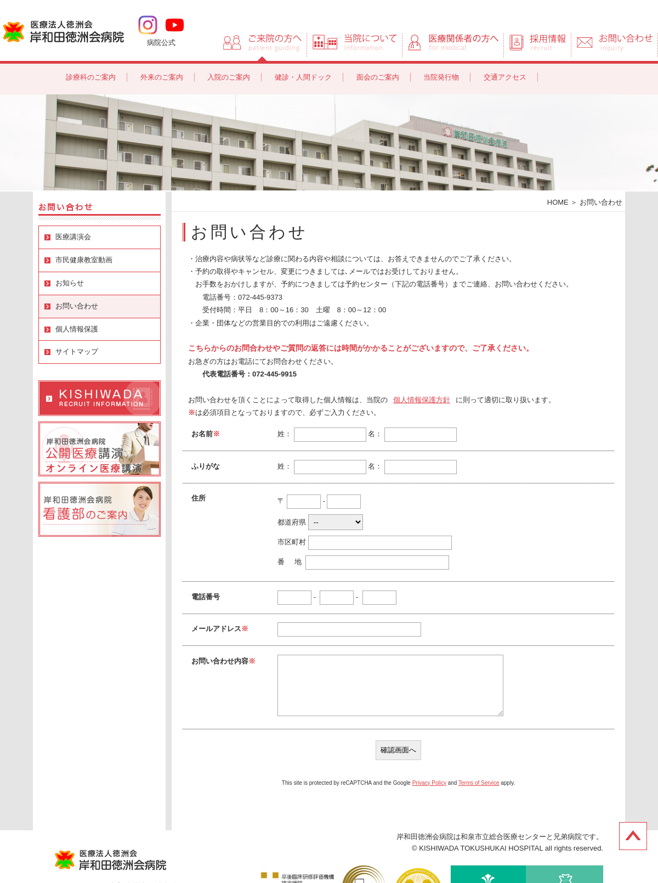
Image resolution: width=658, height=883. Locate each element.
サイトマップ (76, 351)
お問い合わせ (76, 306)
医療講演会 (73, 237)
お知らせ (69, 283)
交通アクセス (505, 77)
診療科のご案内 (91, 77)
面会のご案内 (377, 77)
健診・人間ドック (303, 77)
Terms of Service (478, 783)
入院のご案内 (228, 77)
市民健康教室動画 (83, 260)
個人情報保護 (76, 329)
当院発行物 (441, 77)
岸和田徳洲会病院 (63, 30)
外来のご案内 (161, 77)
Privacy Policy (429, 783)
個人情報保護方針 (421, 400)
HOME (558, 202)
